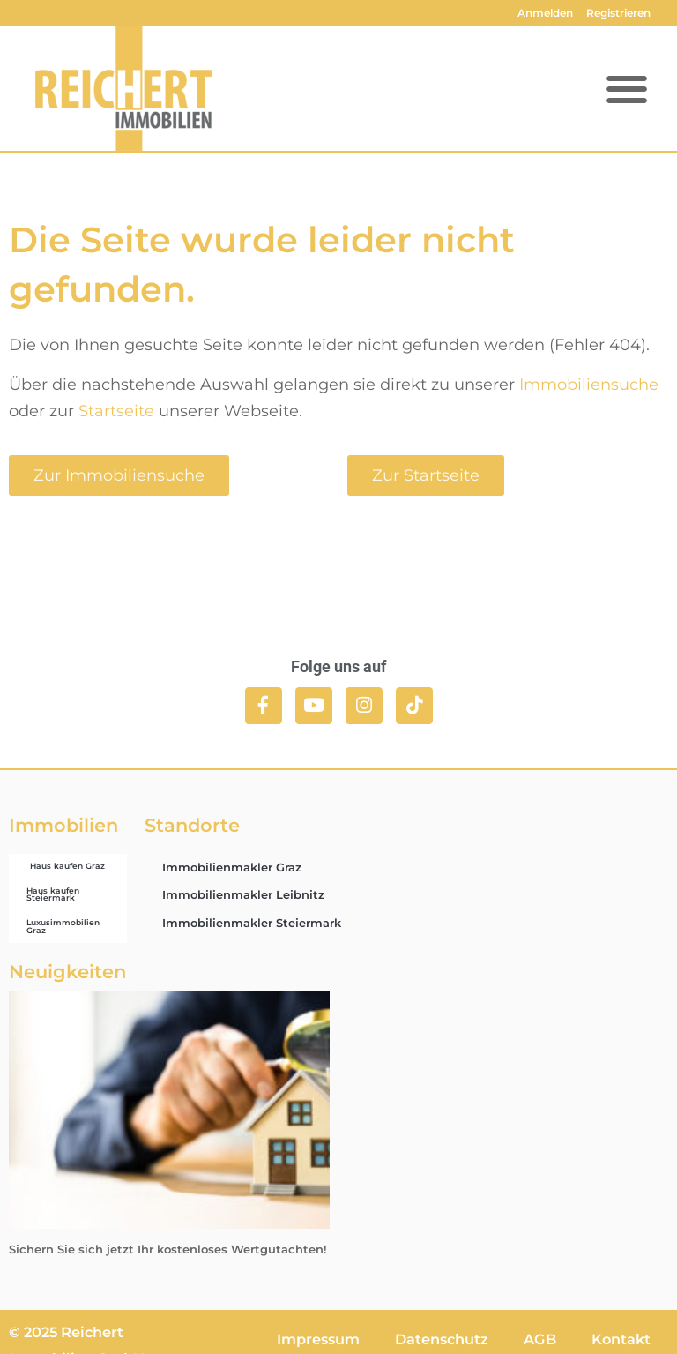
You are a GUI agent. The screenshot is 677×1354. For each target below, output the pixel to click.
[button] (626, 89)
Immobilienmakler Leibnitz (243, 894)
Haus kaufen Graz (67, 866)
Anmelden (545, 12)
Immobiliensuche (588, 384)
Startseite (116, 411)
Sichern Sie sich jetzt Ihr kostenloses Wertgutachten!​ (168, 1249)
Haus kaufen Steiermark (52, 894)
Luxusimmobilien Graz (63, 925)
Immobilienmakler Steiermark (251, 923)
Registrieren (618, 12)
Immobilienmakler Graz (231, 867)
